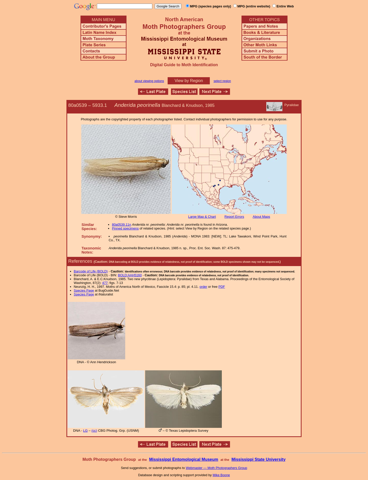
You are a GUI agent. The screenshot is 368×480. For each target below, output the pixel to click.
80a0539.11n (121, 224)
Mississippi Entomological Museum (183, 459)
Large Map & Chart (202, 217)
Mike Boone (221, 475)
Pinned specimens (125, 228)
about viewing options (149, 81)
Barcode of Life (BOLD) (91, 271)
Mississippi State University (259, 459)
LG (85, 430)
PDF (221, 287)
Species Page (84, 290)
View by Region (189, 80)
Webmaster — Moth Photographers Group (216, 468)
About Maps (261, 217)
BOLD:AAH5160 (130, 275)
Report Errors (234, 217)
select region (222, 81)
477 (105, 283)
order (203, 287)
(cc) (94, 430)
